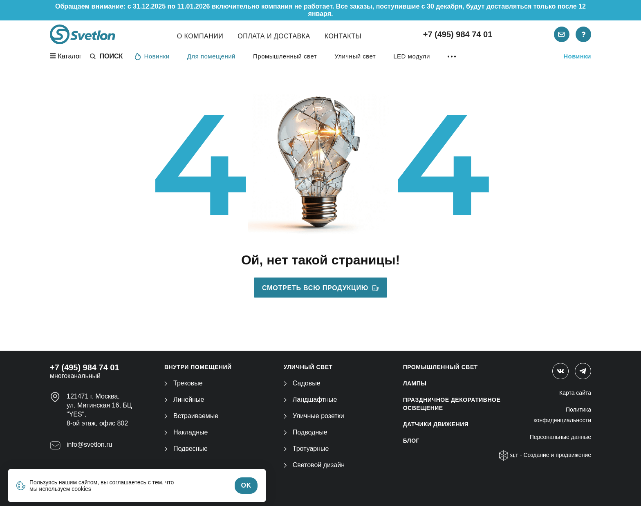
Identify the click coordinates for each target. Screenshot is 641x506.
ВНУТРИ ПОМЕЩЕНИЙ (198, 367)
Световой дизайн (314, 464)
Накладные (186, 432)
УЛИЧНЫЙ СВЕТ (308, 367)
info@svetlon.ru (89, 444)
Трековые (183, 383)
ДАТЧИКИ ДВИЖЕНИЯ (436, 424)
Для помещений (211, 56)
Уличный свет (355, 56)
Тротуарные (306, 448)
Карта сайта (575, 393)
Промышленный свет (285, 56)
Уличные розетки (314, 415)
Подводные (305, 432)
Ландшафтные (310, 399)
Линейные (184, 399)
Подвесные (186, 448)
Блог (411, 440)
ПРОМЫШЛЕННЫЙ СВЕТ (440, 367)
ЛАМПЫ (415, 383)
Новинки (152, 56)
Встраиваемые (191, 415)
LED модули (411, 56)
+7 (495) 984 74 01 (458, 34)
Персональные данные (560, 437)
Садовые (302, 383)
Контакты (343, 36)
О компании (200, 36)
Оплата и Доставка (274, 36)
